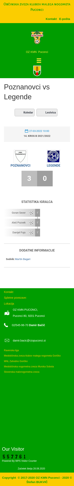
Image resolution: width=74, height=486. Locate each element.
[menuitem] (64, 19)
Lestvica (47, 112)
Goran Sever (19, 212)
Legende (53, 165)
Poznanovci (20, 165)
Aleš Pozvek (19, 222)
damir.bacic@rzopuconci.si (29, 340)
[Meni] (39, 60)
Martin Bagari (22, 259)
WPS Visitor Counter (26, 461)
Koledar (24, 112)
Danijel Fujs (18, 232)
